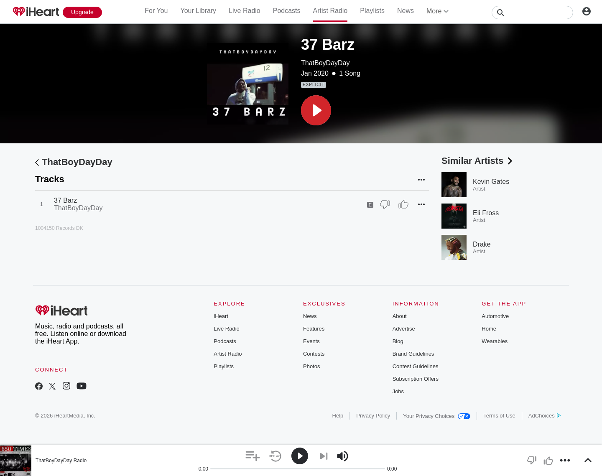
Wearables (495, 341)
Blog (398, 341)
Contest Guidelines (416, 366)
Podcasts (287, 10)
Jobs (398, 391)
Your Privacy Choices (436, 416)
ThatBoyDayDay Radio (61, 460)
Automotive (495, 316)
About (400, 316)
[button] (316, 110)
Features (313, 329)
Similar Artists (477, 160)
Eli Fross (486, 212)
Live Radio (244, 10)
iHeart (221, 316)
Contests (313, 354)
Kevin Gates (491, 181)
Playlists (372, 10)
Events (311, 341)
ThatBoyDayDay (325, 62)
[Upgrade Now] (82, 12)
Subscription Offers (416, 379)
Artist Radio (330, 10)
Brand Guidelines (413, 354)
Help (338, 415)
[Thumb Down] (385, 204)
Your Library (198, 10)
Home (489, 329)
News (405, 10)
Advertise (404, 329)
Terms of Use (499, 415)
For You (156, 10)
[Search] (532, 12)
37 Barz (65, 200)
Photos (311, 366)
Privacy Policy (373, 415)
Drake (482, 244)
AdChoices (544, 415)
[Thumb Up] (403, 204)
